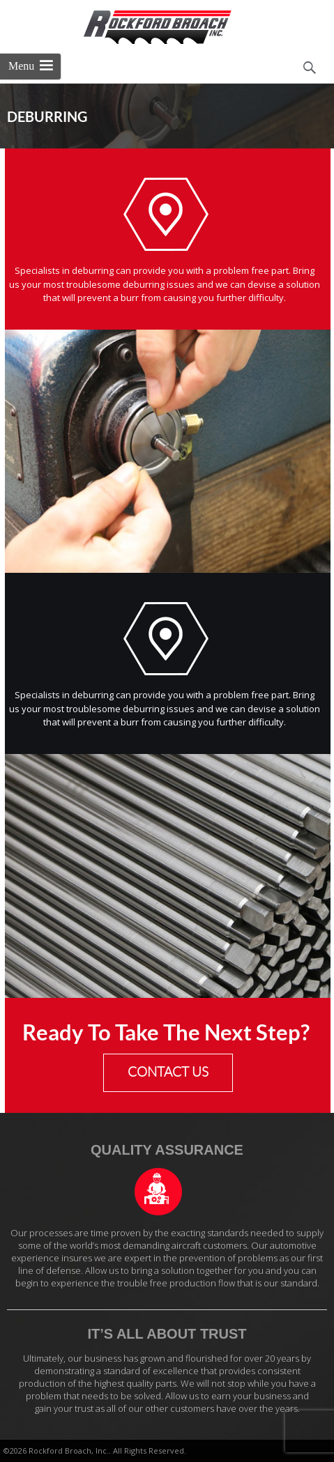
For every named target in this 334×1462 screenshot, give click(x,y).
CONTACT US (168, 1072)
